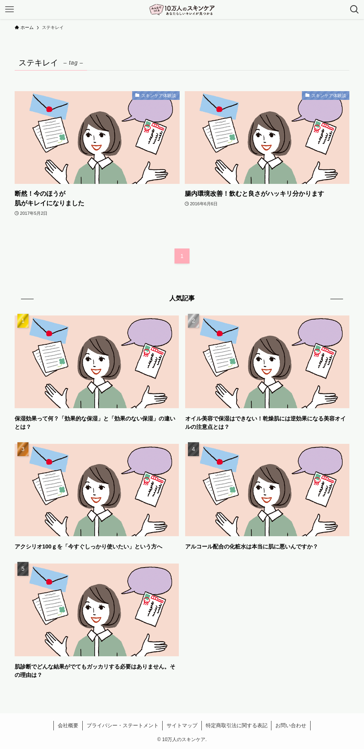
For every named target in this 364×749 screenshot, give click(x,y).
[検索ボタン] (354, 9)
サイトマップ (182, 725)
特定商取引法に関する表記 (236, 725)
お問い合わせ (290, 725)
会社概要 (68, 725)
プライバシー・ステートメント (123, 725)
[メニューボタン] (9, 9)
